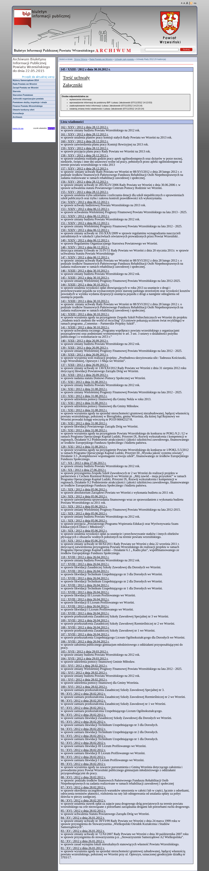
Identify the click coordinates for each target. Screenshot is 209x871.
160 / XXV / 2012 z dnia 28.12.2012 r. (84, 141)
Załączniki (72, 84)
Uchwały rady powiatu (124, 59)
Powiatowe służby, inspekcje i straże (30, 102)
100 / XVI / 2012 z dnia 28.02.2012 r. (84, 686)
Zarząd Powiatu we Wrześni (25, 88)
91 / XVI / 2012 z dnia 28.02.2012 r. (83, 750)
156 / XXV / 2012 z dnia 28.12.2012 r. (84, 181)
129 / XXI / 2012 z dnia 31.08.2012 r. (84, 430)
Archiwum (17, 117)
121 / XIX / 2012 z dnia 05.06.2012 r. (84, 520)
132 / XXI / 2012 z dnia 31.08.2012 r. (84, 403)
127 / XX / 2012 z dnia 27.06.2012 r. (83, 463)
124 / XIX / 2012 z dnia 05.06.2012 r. (84, 496)
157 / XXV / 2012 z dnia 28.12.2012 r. (84, 168)
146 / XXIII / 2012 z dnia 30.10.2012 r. (85, 270)
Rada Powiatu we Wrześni (25, 84)
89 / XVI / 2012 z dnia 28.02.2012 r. (83, 764)
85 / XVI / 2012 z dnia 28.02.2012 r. (83, 810)
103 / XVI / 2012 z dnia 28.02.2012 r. (84, 665)
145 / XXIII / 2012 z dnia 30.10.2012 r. (85, 277)
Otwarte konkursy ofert (23, 110)
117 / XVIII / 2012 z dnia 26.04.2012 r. (85, 564)
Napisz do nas (18, 128)
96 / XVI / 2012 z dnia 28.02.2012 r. (83, 714)
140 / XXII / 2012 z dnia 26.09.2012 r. (84, 340)
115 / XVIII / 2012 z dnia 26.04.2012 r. (85, 578)
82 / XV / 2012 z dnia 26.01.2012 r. (83, 841)
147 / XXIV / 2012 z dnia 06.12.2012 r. (85, 257)
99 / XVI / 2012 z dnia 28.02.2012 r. (83, 693)
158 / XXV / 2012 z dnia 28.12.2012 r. (84, 155)
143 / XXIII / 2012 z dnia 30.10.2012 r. (85, 301)
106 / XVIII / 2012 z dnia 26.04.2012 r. (85, 641)
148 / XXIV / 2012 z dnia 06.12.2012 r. (85, 247)
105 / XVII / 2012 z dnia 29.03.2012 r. (84, 651)
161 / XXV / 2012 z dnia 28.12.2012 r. (84, 134)
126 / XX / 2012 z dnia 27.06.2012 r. (83, 470)
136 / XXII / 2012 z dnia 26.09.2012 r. (84, 375)
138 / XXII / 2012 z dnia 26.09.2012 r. (84, 354)
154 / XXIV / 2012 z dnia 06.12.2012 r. (85, 202)
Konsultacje (18, 113)
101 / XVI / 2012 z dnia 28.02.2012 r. (84, 679)
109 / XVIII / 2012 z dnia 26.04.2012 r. (85, 620)
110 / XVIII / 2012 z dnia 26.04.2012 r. (85, 613)
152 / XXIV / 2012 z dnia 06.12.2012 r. (85, 216)
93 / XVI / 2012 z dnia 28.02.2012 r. (83, 736)
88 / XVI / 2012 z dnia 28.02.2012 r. (83, 777)
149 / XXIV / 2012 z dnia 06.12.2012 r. (85, 240)
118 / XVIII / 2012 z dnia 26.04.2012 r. (85, 557)
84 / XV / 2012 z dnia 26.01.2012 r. (83, 817)
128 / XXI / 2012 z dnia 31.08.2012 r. (84, 446)
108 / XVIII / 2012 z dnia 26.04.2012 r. (85, 627)
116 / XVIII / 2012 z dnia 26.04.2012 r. (85, 571)
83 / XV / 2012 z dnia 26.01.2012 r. (83, 831)
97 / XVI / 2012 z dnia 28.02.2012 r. (83, 707)
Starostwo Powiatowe (23, 95)
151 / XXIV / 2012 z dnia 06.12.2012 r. (85, 223)
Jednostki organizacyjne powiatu (28, 99)
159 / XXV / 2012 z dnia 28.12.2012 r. (84, 148)
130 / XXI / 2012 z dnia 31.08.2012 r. (84, 423)
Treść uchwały (76, 77)
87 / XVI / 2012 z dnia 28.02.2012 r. (83, 787)
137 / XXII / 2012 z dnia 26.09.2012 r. (84, 365)
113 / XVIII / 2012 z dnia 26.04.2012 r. (85, 592)
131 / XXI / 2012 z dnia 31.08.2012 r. (84, 410)
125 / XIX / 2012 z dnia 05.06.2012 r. (84, 489)
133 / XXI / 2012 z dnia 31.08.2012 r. (84, 396)
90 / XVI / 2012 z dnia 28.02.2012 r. (83, 757)
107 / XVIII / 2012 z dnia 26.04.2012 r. (85, 634)
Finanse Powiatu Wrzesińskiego (28, 106)
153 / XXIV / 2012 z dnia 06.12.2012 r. (85, 209)
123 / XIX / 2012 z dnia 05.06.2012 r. (84, 506)
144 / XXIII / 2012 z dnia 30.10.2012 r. (85, 284)
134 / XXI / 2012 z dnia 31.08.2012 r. (84, 389)
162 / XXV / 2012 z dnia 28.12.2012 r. (84, 127)
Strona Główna (80, 59)
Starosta (17, 91)
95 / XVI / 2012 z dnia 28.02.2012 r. (83, 721)
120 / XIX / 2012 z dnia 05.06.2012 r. (84, 530)
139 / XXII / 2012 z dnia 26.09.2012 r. (84, 347)
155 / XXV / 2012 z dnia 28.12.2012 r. (84, 192)
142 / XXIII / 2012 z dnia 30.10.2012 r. (85, 314)
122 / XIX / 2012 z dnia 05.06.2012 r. (84, 513)
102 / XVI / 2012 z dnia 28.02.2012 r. (84, 672)
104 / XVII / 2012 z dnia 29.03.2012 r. (84, 658)
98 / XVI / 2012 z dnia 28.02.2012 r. (83, 700)
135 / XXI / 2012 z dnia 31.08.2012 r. (84, 382)
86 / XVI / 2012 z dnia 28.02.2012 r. (83, 800)
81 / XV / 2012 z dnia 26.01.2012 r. (83, 848)
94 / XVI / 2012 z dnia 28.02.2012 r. (83, 729)
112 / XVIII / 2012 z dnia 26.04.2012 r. (85, 599)
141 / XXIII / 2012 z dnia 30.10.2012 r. (85, 327)
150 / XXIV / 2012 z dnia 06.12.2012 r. (85, 230)
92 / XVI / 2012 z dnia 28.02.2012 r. (83, 742)
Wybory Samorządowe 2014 (26, 80)
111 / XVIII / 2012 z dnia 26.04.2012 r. (85, 606)
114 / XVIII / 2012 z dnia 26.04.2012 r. (85, 585)
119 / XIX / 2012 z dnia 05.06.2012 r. (84, 540)
